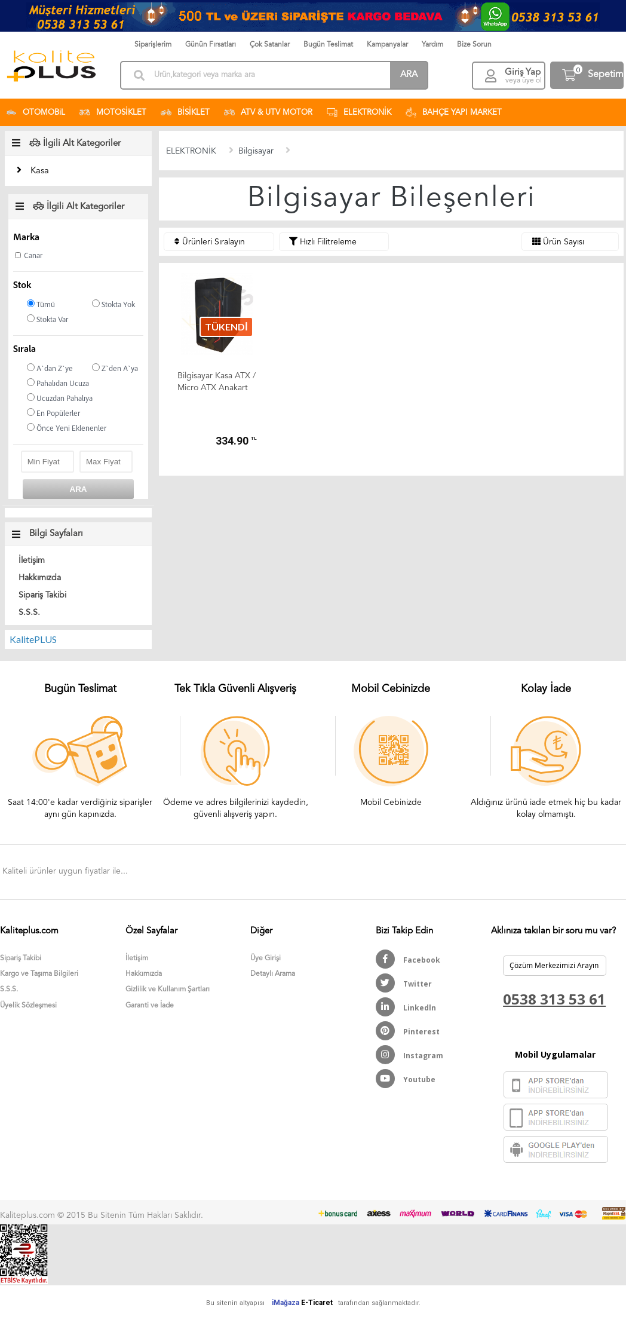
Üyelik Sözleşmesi (28, 1005)
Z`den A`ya (115, 368)
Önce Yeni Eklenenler (66, 428)
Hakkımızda (40, 578)
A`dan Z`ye (50, 368)
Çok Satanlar (270, 44)
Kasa (39, 171)
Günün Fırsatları (210, 44)
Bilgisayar (256, 151)
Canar (33, 256)
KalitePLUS (33, 639)
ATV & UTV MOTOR (268, 112)
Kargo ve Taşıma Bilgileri (39, 974)
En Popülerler (53, 413)
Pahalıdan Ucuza (58, 383)
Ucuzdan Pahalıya (60, 398)
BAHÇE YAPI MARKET (454, 112)
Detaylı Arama (272, 974)
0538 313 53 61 (554, 999)
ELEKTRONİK (359, 112)
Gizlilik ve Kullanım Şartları (167, 989)
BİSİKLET (185, 112)
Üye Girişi (265, 958)
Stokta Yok (113, 304)
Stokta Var (47, 319)
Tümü (41, 304)
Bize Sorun (474, 44)
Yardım (432, 44)
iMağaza (285, 1302)
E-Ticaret (317, 1302)
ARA (409, 75)
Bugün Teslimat (328, 44)
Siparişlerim (152, 44)
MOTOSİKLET (112, 112)
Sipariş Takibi (42, 595)
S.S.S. (29, 612)
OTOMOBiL (35, 112)
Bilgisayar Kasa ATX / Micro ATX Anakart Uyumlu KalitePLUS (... (216, 383)
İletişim (32, 560)
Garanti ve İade (149, 1005)
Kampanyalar (387, 44)
